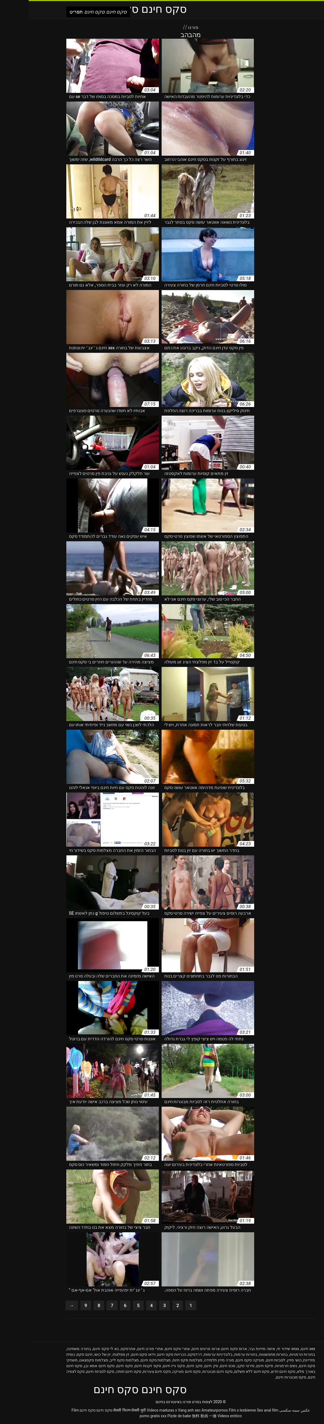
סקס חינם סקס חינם (67, 1411)
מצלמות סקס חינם (127, 1361)
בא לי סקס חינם (77, 1350)
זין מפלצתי (92, 1355)
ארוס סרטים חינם (177, 1350)
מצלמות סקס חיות (159, 1361)
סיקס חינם (236, 1367)
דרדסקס (166, 1355)
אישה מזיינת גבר (233, 1350)
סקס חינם (96, 1367)
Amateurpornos (186, 1411)
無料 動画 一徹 (175, 1417)
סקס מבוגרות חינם (262, 1378)
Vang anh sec (160, 1411)
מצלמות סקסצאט (65, 1361)
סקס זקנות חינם (119, 1367)
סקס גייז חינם (145, 1367)
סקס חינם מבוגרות (189, 1372)
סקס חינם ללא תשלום (223, 1372)
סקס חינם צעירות (128, 1372)
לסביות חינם (247, 1361)
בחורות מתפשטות (245, 1355)
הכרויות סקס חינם (143, 1355)
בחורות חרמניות (274, 1355)
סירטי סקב (216, 1367)
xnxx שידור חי (259, 1350)
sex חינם (279, 1350)
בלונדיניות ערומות (189, 1355)
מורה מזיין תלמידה (190, 1361)
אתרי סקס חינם (148, 1350)
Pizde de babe (150, 1417)
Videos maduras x (133, 1411)
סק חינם (182, 1367)
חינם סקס (56, 1355)
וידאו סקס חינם (115, 1355)
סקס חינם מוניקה (158, 1372)
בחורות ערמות (217, 1355)
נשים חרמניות (258, 1367)
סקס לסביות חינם (72, 1372)
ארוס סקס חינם (205, 1350)
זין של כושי (74, 1355)
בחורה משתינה (50, 1350)
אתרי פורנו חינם (121, 1350)
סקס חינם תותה (100, 1372)
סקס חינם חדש (255, 1372)
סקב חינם (166, 1367)
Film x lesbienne (213, 1411)
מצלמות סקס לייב (95, 1361)
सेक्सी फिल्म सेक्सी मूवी (100, 1411)
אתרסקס (99, 1350)
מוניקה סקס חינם (221, 1361)
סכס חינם (199, 1367)
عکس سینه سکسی (266, 1411)
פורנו (164, 27)
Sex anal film (239, 1411)
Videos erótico (201, 1417)
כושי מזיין (265, 1361)
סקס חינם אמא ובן (70, 1367)
